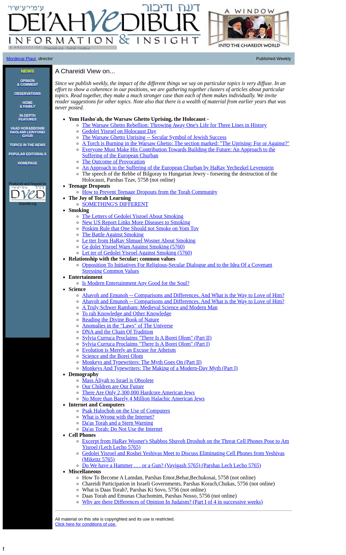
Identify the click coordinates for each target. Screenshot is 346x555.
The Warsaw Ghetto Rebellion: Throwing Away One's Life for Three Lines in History (174, 125)
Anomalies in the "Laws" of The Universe (127, 325)
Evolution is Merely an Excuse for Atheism (129, 350)
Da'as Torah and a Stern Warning (117, 423)
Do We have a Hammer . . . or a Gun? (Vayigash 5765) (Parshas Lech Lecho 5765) (171, 465)
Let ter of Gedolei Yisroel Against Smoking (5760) (137, 253)
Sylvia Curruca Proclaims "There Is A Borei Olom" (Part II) (147, 338)
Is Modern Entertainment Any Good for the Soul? (136, 283)
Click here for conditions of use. (85, 524)
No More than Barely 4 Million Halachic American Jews (143, 398)
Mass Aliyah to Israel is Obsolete (118, 380)
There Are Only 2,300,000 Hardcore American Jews (138, 392)
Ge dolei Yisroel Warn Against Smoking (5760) (133, 246)
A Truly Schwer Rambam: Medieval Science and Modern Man (150, 307)
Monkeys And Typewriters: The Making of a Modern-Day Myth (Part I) (160, 368)
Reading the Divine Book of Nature (120, 319)
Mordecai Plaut (21, 58)
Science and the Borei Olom (112, 356)
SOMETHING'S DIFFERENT (115, 204)
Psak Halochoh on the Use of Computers (126, 411)
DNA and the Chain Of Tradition (117, 332)
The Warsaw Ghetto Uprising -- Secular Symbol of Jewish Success (154, 137)
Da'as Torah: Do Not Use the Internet (122, 429)
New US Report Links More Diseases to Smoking (136, 222)
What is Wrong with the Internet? (118, 417)
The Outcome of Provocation (113, 161)
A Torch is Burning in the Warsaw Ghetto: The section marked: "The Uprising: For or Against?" (186, 143)
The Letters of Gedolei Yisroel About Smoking (132, 216)
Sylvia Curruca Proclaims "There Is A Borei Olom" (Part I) (146, 344)
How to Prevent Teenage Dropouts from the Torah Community (150, 192)
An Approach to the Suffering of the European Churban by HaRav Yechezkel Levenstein (178, 167)
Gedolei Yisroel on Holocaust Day (119, 131)
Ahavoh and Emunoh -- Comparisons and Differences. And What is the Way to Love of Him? (183, 295)
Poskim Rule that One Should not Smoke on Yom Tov (140, 228)
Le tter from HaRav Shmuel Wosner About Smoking (139, 240)
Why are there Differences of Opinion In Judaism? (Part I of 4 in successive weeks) (172, 502)
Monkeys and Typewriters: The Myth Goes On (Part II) (142, 362)
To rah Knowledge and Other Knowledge (126, 313)
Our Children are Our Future (113, 386)
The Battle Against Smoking (113, 234)
